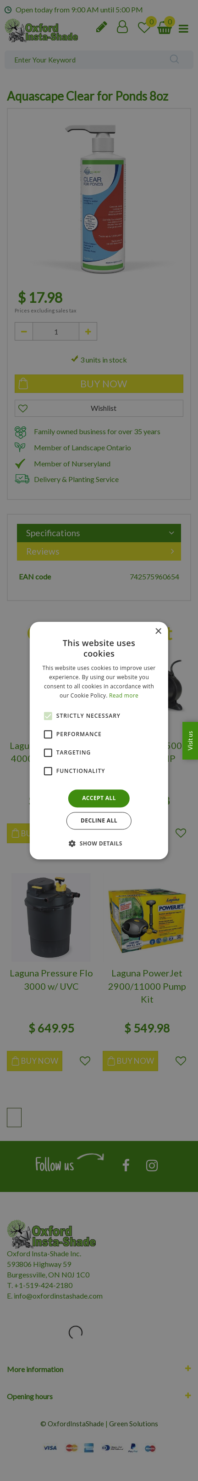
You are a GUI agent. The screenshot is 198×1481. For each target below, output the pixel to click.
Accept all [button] (99, 798)
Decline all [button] (99, 820)
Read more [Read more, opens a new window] (123, 695)
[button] (99, 843)
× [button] (157, 631)
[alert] (99, 740)
